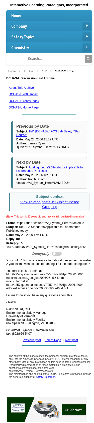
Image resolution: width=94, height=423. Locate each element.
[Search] (88, 59)
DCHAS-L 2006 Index (23, 94)
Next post (71, 340)
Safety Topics (51, 36)
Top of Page (53, 340)
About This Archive (21, 88)
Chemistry (51, 47)
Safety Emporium (45, 377)
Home (16, 15)
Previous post (32, 340)
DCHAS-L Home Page (24, 107)
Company (51, 26)
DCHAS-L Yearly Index (24, 101)
